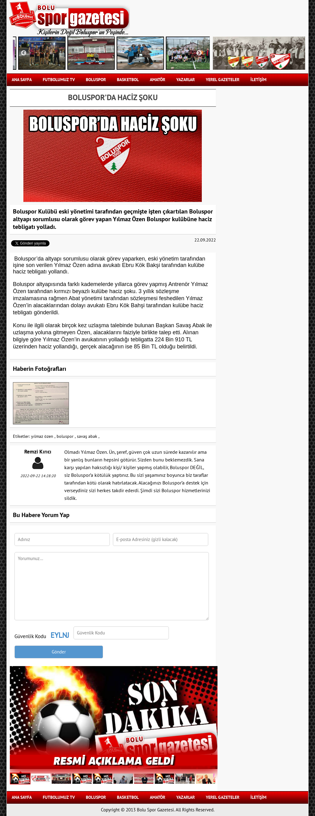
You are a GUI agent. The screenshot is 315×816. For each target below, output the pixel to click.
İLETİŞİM (258, 79)
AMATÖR (157, 79)
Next (199, 53)
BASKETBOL (128, 79)
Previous (24, 53)
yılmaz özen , (43, 436)
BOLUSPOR (96, 79)
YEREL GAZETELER (222, 79)
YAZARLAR (185, 79)
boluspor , (66, 436)
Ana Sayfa (22, 79)
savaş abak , (88, 436)
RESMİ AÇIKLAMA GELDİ (114, 760)
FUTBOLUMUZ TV (59, 79)
